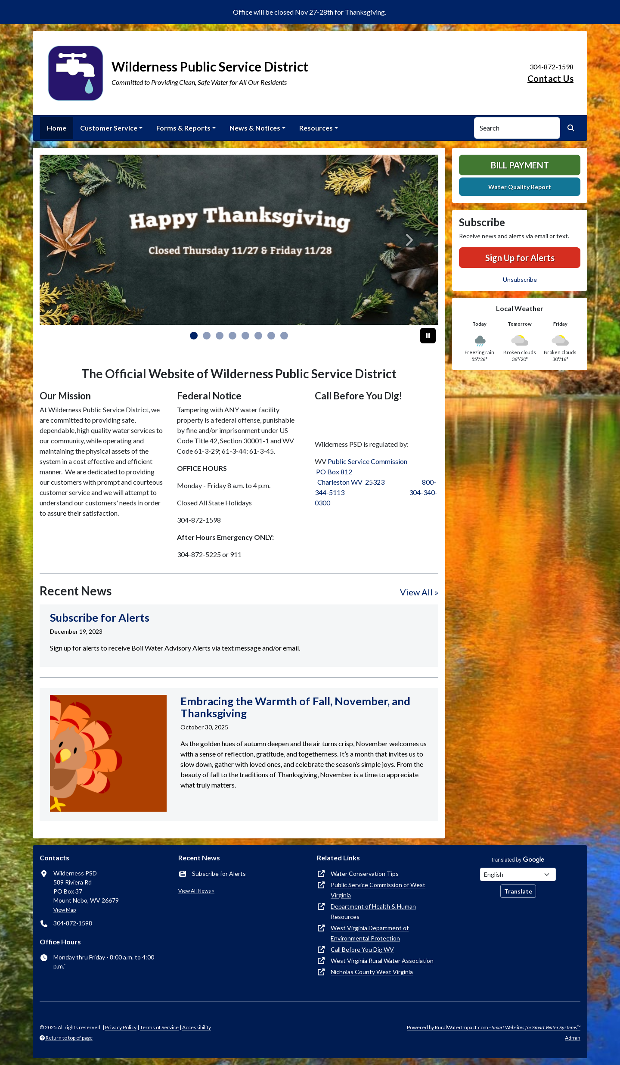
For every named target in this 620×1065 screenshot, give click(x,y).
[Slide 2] (219, 335)
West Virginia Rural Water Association (382, 960)
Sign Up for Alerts (520, 257)
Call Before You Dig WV (362, 949)
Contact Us (550, 78)
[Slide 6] (271, 335)
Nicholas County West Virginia (372, 971)
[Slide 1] (206, 335)
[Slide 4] (245, 335)
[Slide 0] (193, 335)
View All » (419, 592)
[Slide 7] (284, 335)
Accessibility (196, 1027)
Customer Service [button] (108, 128)
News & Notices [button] (254, 128)
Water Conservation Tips (365, 873)
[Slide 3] (232, 335)
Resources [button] (316, 128)
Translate (518, 891)
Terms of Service (159, 1027)
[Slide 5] (258, 335)
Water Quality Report (519, 186)
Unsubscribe (520, 279)
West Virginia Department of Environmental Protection (370, 933)
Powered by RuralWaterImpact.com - (493, 1027)
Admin (572, 1037)
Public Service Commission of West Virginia (378, 890)
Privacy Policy (120, 1027)
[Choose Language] (518, 874)
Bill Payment (520, 165)
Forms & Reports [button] (183, 128)
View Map (64, 909)
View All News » (196, 891)
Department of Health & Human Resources (373, 911)
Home (56, 128)
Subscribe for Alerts (219, 873)
